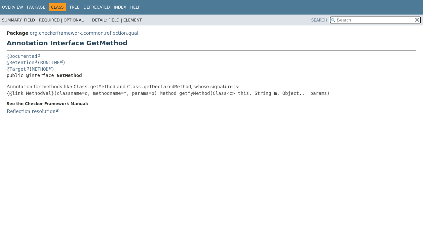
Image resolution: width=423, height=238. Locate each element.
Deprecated (97, 7)
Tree (74, 7)
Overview (12, 7)
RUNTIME (50, 62)
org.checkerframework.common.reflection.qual (84, 33)
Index (120, 7)
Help (135, 7)
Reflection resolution (31, 111)
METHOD (40, 69)
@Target (16, 69)
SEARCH (319, 20)
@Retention (20, 62)
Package (36, 7)
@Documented (22, 56)
